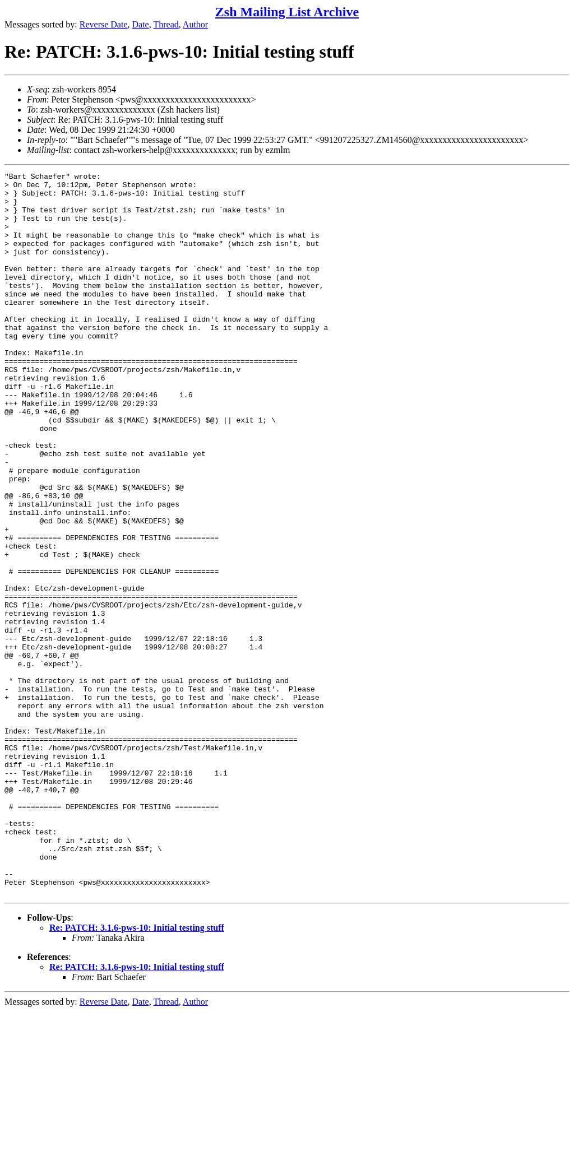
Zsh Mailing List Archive (287, 11)
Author (195, 24)
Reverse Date (104, 24)
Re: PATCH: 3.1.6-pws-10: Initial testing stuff (136, 1072)
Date (140, 24)
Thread (165, 24)
